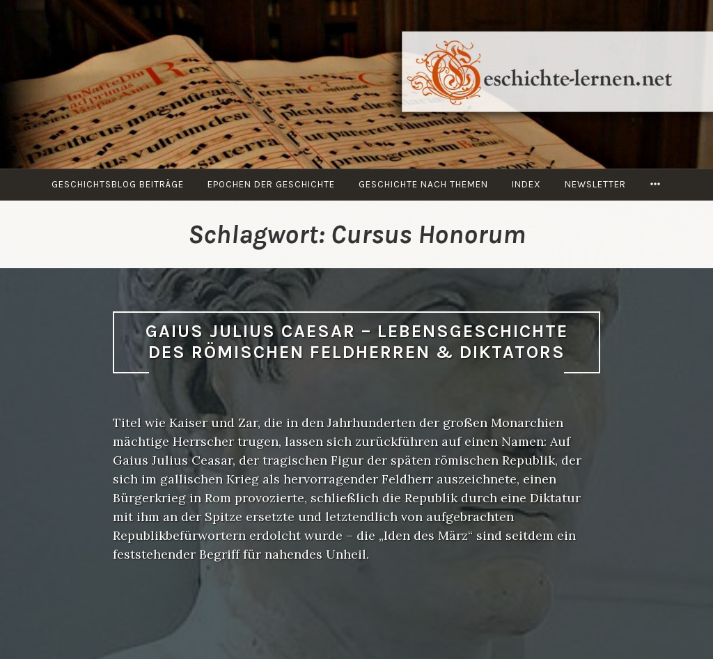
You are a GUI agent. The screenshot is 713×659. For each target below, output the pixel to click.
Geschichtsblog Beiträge (118, 184)
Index (526, 184)
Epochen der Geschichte (271, 184)
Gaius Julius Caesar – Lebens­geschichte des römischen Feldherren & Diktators (357, 342)
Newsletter (595, 184)
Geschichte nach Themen (423, 184)
